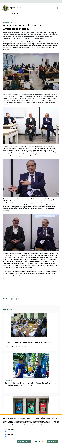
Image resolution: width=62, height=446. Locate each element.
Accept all (51, 444)
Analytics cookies (10, 437)
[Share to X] (12, 299)
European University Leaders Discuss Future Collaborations (28, 343)
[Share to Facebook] (9, 299)
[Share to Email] (19, 299)
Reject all (37, 444)
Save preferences (23, 444)
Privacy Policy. (38, 426)
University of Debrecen (15, 7)
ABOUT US (7, 13)
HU (56, 1)
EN (58, 1)
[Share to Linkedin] (16, 299)
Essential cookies (10, 432)
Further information (8, 428)
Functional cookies (10, 434)
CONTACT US (14, 13)
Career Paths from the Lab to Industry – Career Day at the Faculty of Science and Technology (27, 384)
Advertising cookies (10, 440)
